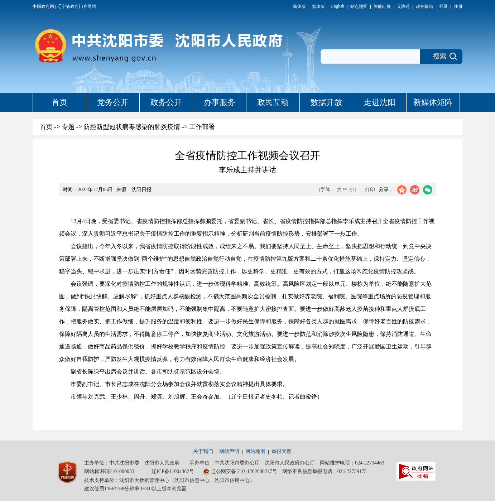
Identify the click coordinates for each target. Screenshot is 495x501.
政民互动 (273, 102)
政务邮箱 (424, 6)
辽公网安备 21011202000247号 (240, 472)
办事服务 (219, 102)
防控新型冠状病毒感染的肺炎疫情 (131, 126)
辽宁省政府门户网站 (76, 6)
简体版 (299, 6)
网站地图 (255, 451)
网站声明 (229, 451)
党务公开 (113, 102)
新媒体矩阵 (433, 102)
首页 (59, 102)
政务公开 (166, 102)
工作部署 (202, 126)
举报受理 (281, 451)
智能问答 (382, 6)
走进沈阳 (379, 102)
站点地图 (358, 6)
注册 (458, 6)
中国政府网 (43, 6)
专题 (68, 126)
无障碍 (403, 6)
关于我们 (203, 451)
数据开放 (326, 102)
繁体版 (318, 6)
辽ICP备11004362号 (173, 471)
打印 (370, 189)
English (337, 6)
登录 (443, 6)
